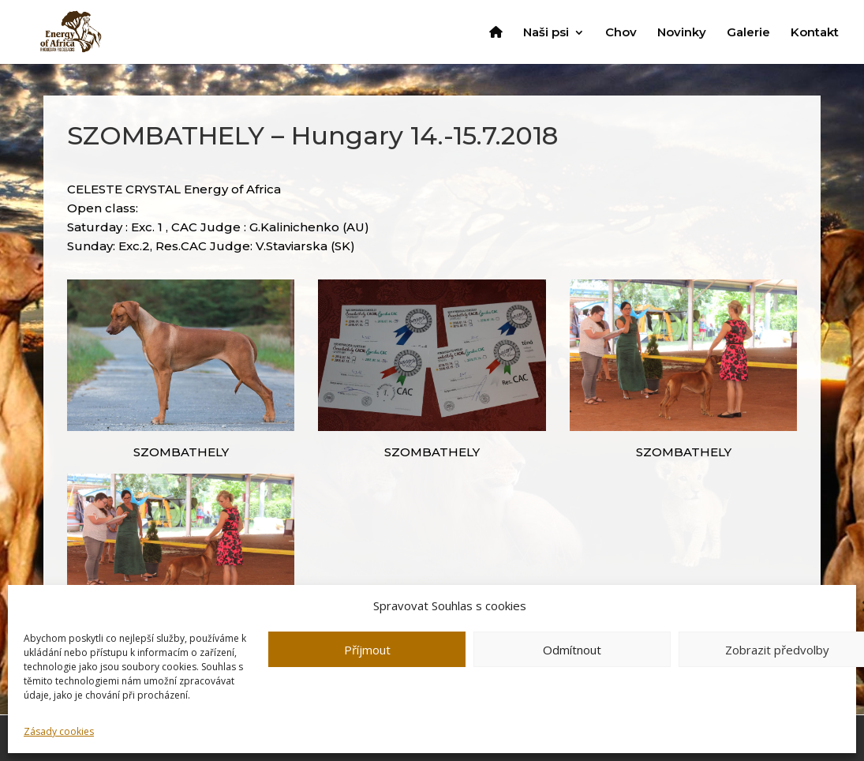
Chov (621, 33)
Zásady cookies (59, 731)
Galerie (748, 33)
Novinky (681, 33)
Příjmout (367, 650)
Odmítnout (572, 650)
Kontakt (815, 33)
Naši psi (546, 33)
